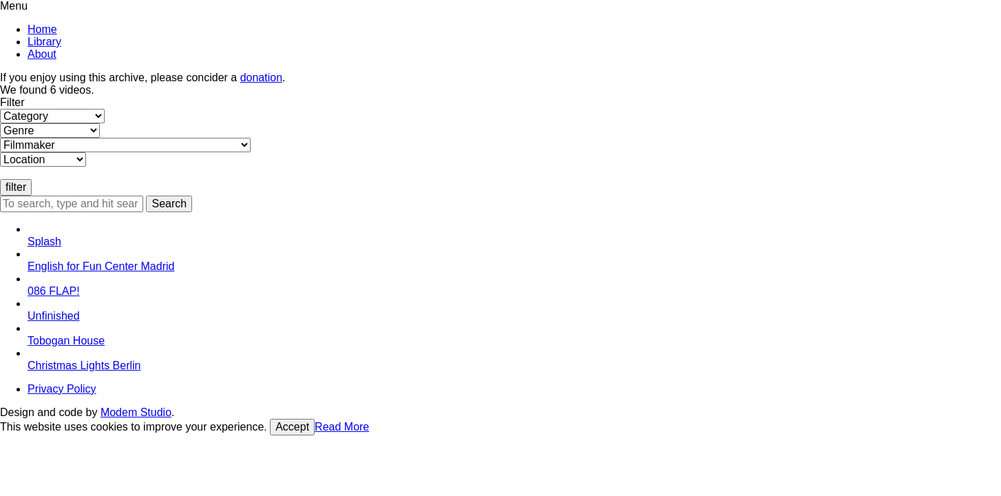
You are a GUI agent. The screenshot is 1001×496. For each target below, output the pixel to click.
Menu (14, 6)
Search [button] (169, 203)
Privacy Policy (62, 389)
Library (44, 42)
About (42, 54)
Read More (342, 427)
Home (42, 29)
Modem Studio (136, 412)
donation (261, 77)
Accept (292, 427)
